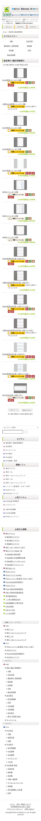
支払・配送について (23, 804)
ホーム (5, 32)
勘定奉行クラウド (13, 537)
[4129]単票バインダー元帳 (11, 128)
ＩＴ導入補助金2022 (13, 599)
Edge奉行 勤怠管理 (13, 554)
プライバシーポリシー (15, 809)
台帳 (9, 741)
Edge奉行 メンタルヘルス (16, 561)
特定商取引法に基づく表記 (20, 807)
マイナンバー (9, 505)
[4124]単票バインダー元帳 (11, 80)
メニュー (8, 27)
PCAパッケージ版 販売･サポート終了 (19, 579)
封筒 (29, 50)
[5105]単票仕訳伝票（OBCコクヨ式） (16, 374)
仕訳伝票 (29, 41)
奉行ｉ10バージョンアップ (14, 483)
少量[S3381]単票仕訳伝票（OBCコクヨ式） (18, 330)
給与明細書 (12, 699)
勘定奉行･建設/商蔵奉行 (16, 32)
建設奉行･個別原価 (14, 678)
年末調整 (11, 709)
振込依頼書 (11, 55)
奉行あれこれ (10, 568)
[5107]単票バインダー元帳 (11, 170)
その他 (10, 762)
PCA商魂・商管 (10, 461)
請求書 (11, 50)
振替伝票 (11, 737)
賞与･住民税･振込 (14, 716)
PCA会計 (7, 454)
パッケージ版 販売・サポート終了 (16, 486)
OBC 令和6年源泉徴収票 (14, 592)
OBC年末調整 (9, 509)
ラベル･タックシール (15, 783)
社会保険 (11, 706)
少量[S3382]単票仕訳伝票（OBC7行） (16, 283)
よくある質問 (10, 613)
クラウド (33, 27)
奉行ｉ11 (7, 472)
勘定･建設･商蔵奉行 (14, 668)
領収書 (10, 786)
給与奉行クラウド (13, 540)
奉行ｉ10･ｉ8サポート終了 (15, 547)
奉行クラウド (9, 468)
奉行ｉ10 (7, 479)
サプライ (20, 27)
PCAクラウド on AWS (14, 575)
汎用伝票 (11, 769)
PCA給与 (7, 457)
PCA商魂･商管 (12, 765)
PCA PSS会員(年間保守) (14, 582)
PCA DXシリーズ (10, 493)
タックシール (9, 450)
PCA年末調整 (9, 513)
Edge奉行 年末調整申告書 (16, 558)
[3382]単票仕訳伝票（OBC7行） (14, 259)
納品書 (29, 46)
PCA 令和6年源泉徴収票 (14, 589)
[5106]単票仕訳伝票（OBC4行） (14, 354)
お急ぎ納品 (10, 606)
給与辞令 (11, 713)
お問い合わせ (29, 809)
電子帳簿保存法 (11, 596)
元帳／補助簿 (12, 779)
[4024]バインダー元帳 (10, 192)
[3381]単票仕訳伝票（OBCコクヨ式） (16, 306)
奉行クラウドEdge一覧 (14, 551)
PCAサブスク (9, 490)
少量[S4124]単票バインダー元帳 (14, 104)
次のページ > (26, 410)
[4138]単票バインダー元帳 (11, 149)
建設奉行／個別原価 (11, 46)
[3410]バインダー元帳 (10, 216)
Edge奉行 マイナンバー (15, 565)
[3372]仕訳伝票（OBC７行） (12, 395)
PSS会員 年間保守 (11, 501)
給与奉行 (7, 446)
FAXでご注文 (10, 610)
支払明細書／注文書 (15, 790)
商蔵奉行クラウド (13, 544)
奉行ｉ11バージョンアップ (14, 476)
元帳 (11, 41)
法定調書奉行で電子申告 (14, 603)
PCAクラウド (10, 572)
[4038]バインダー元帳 (10, 237)
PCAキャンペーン (11, 517)
